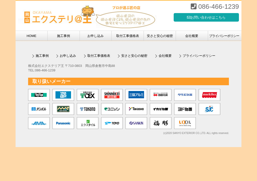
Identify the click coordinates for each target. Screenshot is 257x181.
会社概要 (191, 36)
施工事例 (63, 36)
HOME (31, 36)
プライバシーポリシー (224, 36)
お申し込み (95, 36)
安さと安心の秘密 (160, 36)
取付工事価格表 (127, 36)
